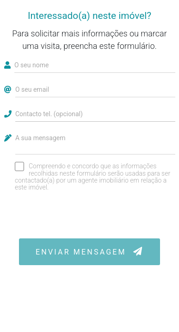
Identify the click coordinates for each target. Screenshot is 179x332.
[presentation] (89, 214)
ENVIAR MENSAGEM (89, 251)
